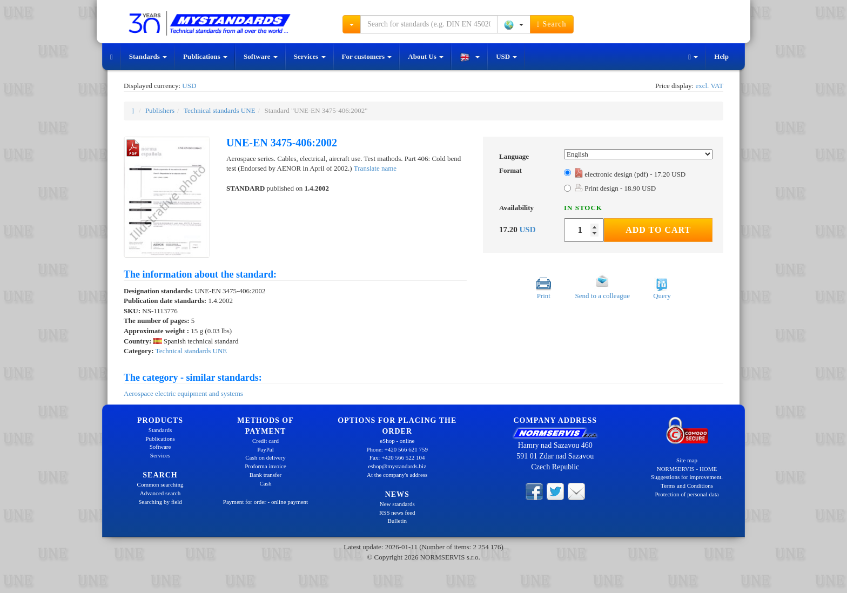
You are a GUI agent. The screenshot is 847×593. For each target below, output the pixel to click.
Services (310, 56)
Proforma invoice (265, 466)
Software (261, 56)
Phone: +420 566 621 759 (397, 449)
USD (506, 56)
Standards (148, 56)
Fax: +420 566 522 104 (397, 457)
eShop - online (397, 440)
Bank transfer (266, 474)
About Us (425, 56)
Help (721, 56)
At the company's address (397, 474)
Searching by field (160, 501)
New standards (397, 504)
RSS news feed (397, 512)
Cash (266, 483)
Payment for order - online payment (265, 501)
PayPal (265, 449)
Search (552, 24)
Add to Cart (658, 229)
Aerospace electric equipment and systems (183, 393)
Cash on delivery (265, 457)
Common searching (160, 484)
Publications (205, 56)
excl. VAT (709, 86)
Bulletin (397, 520)
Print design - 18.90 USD (615, 188)
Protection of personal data (686, 494)
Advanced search (160, 493)
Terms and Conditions (687, 485)
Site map (686, 460)
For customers (367, 56)
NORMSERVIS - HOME (687, 469)
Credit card (265, 440)
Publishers (159, 110)
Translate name (375, 168)
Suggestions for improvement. (687, 477)
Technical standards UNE (220, 110)
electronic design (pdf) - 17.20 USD (630, 174)
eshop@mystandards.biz (397, 466)
